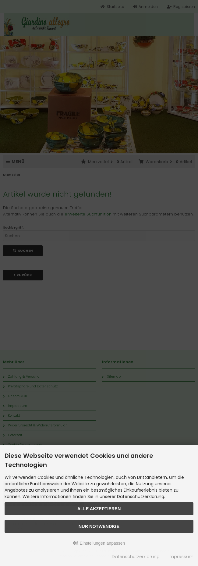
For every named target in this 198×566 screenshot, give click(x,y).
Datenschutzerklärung (136, 557)
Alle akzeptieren (99, 508)
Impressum (180, 557)
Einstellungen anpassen (99, 543)
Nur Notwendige (99, 526)
